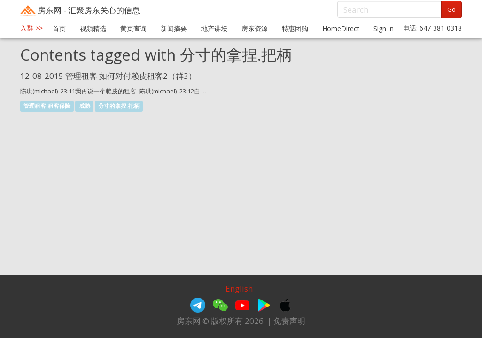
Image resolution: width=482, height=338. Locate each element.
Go (451, 9)
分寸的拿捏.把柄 (119, 106)
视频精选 (93, 28)
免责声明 (289, 320)
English (239, 288)
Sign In (383, 28)
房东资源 (254, 28)
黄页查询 (133, 28)
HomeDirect (340, 28)
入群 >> (31, 27)
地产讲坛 (214, 28)
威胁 (84, 106)
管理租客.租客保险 (46, 106)
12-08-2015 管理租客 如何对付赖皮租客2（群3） (108, 75)
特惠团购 (295, 28)
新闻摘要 (174, 28)
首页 (59, 28)
